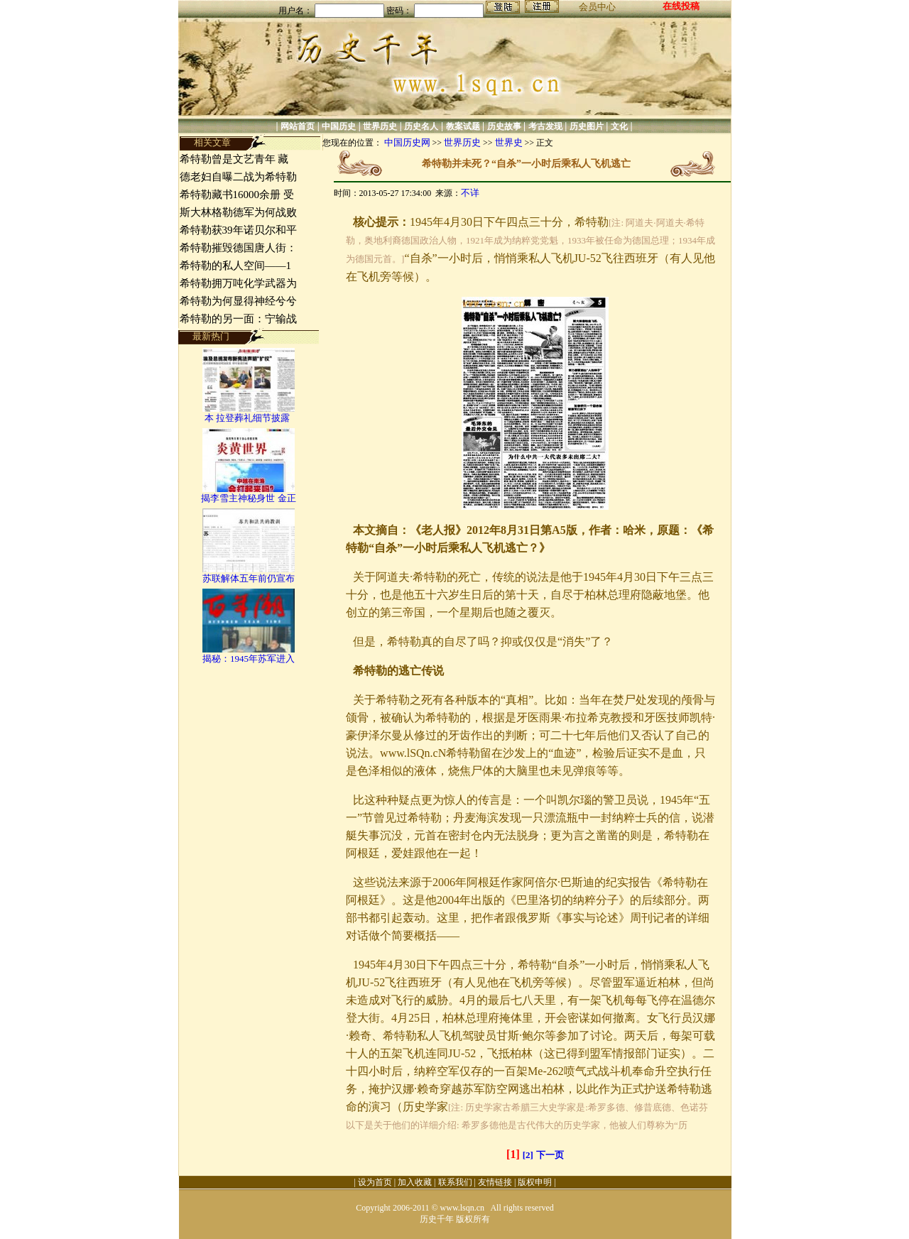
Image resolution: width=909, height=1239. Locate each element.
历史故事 (504, 126)
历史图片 (587, 126)
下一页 (550, 1155)
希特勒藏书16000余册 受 (237, 194)
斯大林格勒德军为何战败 (238, 212)
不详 (470, 192)
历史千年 (437, 1219)
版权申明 (535, 1182)
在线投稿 (681, 6)
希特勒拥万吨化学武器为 (238, 283)
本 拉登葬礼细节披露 (249, 418)
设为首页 (375, 1182)
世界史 (509, 142)
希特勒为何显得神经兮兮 (238, 301)
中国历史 (339, 126)
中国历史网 (407, 142)
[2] (528, 1155)
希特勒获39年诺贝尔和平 (238, 230)
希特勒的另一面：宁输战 (238, 318)
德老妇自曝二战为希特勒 (238, 176)
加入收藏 (415, 1182)
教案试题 (463, 126)
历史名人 (421, 126)
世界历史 (380, 126)
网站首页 (298, 126)
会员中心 (597, 6)
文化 (619, 126)
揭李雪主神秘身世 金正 (248, 498)
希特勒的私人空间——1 (236, 265)
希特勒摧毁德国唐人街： (238, 247)
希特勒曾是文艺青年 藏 (234, 159)
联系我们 (455, 1182)
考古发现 (545, 126)
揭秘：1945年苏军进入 (248, 658)
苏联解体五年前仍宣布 (248, 578)
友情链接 (495, 1182)
